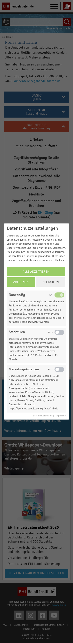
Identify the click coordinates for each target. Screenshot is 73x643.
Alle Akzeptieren (36, 271)
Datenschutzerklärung (43, 416)
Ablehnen (21, 282)
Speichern (51, 282)
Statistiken (17, 332)
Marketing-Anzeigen (24, 369)
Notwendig (17, 295)
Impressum (61, 416)
